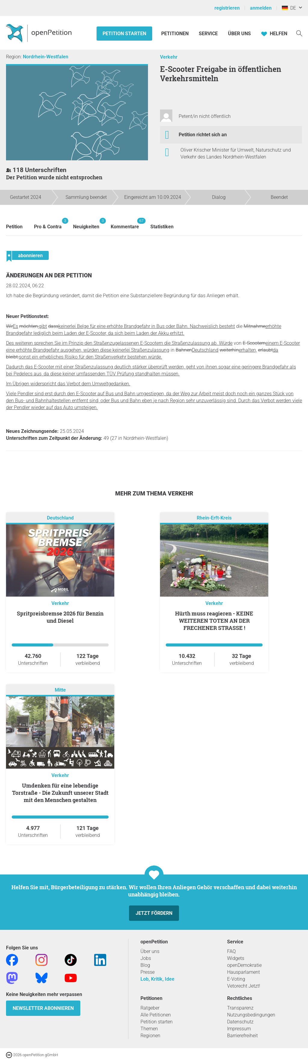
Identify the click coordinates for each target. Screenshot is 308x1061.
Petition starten (124, 33)
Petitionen (175, 33)
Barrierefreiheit (242, 1035)
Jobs (145, 958)
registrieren (227, 8)
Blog (145, 965)
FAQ (231, 951)
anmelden (261, 8)
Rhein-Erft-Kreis (214, 518)
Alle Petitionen (155, 1015)
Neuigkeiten (86, 224)
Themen (149, 1029)
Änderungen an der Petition (49, 275)
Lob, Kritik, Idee (157, 979)
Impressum (239, 1029)
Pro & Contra (48, 224)
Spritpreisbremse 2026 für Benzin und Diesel (60, 617)
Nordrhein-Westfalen (45, 57)
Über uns (149, 951)
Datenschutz (240, 1022)
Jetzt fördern (154, 913)
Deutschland (60, 518)
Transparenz (240, 1008)
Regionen (150, 1035)
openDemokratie (244, 965)
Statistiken (162, 227)
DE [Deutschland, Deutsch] (289, 8)
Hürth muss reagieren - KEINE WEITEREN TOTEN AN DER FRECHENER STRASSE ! (214, 620)
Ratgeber (149, 1008)
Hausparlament (243, 972)
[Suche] (299, 32)
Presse (147, 972)
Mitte (60, 690)
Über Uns (239, 33)
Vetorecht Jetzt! (243, 986)
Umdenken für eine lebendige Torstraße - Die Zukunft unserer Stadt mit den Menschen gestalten (60, 792)
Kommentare (125, 224)
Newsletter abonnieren (43, 1008)
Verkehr (168, 57)
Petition (14, 227)
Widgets (235, 958)
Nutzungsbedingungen (251, 1015)
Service (208, 33)
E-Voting (236, 979)
